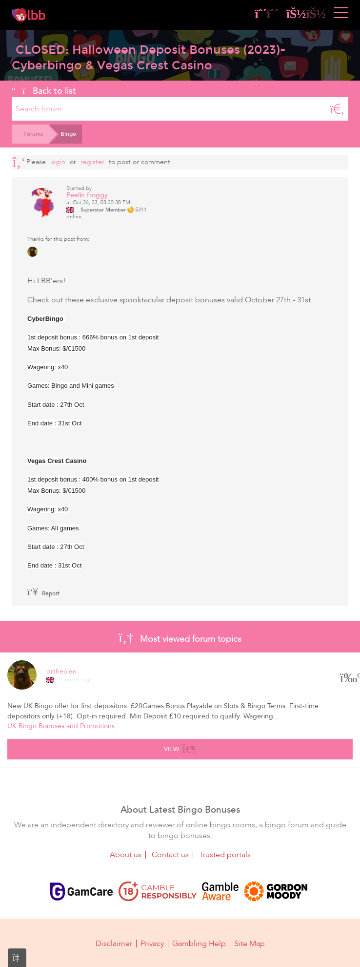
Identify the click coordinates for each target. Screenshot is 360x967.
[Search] (337, 109)
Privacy (152, 943)
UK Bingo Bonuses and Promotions (61, 726)
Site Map (249, 943)
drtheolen (61, 671)
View (180, 747)
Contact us (170, 855)
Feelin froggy (87, 195)
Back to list (44, 91)
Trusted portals (225, 855)
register (92, 162)
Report (43, 593)
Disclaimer (114, 943)
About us (125, 855)
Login (57, 162)
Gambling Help (199, 943)
